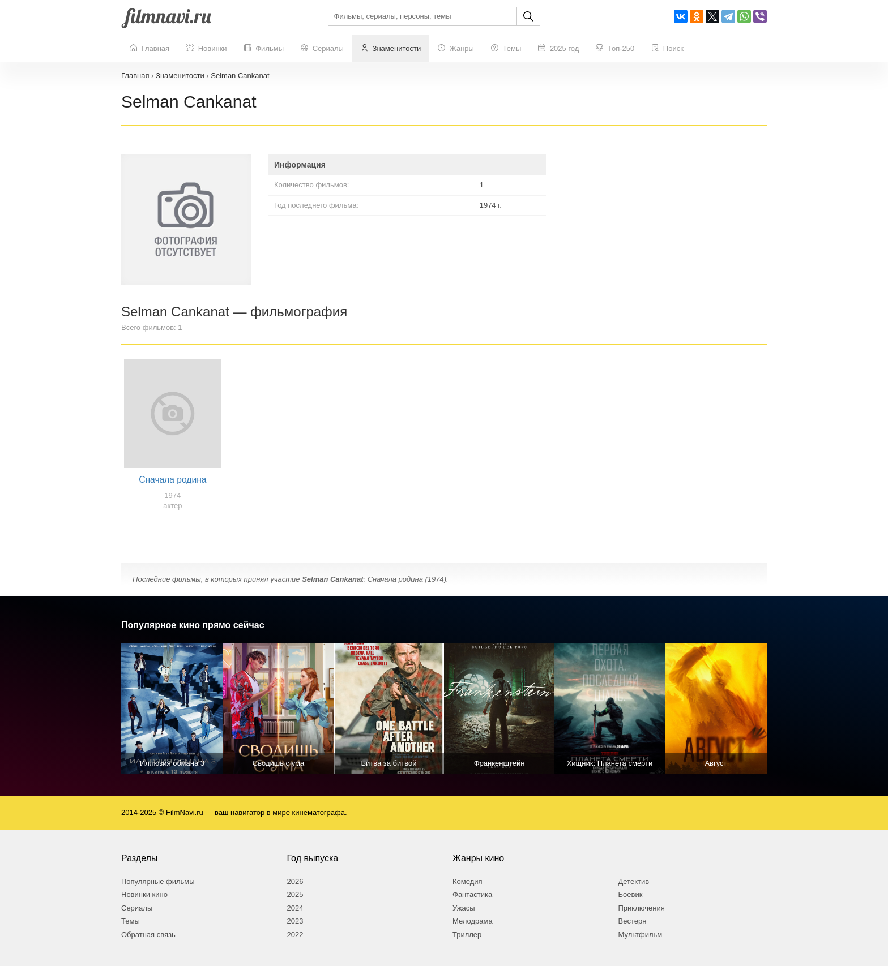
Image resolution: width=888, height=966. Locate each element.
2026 (295, 881)
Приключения (641, 908)
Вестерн (632, 921)
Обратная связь (148, 934)
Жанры (456, 48)
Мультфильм (640, 934)
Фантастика (472, 894)
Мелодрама (472, 921)
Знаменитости (391, 48)
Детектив (634, 881)
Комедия (467, 881)
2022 (295, 934)
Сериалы (322, 48)
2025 (295, 894)
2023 (295, 921)
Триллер (466, 934)
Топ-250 (615, 48)
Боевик (630, 894)
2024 (295, 908)
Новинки (206, 48)
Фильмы (264, 48)
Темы (506, 48)
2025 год (558, 48)
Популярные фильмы (158, 881)
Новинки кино (144, 894)
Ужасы (463, 908)
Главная (149, 48)
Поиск (667, 48)
